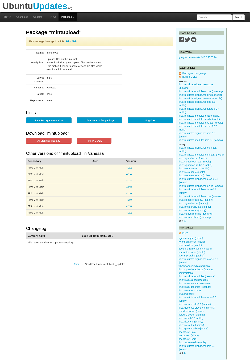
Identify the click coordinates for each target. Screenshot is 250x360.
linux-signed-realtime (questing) (195, 213)
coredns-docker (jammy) (192, 314)
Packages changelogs (194, 73)
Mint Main (71, 41)
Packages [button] (67, 16)
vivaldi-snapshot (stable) (192, 241)
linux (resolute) (187, 293)
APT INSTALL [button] (94, 140)
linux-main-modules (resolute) (195, 283)
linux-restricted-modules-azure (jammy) (200, 196)
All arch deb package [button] (49, 140)
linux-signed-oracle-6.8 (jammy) (196, 199)
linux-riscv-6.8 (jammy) (191, 321)
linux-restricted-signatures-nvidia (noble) (200, 94)
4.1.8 (129, 180)
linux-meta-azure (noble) (192, 172)
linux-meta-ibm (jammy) (191, 325)
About (77, 264)
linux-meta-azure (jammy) (192, 210)
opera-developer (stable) (192, 252)
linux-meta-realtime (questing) (195, 217)
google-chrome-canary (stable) (195, 248)
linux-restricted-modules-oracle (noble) (199, 115)
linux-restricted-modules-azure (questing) (201, 91)
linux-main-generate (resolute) (195, 286)
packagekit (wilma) (189, 335)
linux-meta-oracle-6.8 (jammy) (195, 206)
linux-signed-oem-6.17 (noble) (195, 161)
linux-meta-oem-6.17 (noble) (194, 168)
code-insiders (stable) (190, 245)
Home (7, 17)
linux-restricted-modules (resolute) (197, 276)
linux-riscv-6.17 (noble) (191, 318)
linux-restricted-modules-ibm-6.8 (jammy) (201, 140)
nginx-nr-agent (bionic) (191, 238)
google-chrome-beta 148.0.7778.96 (198, 57)
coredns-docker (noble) (191, 311)
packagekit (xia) (187, 332)
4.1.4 (129, 174)
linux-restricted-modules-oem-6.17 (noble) (201, 154)
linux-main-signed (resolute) (194, 280)
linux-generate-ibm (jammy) (193, 328)
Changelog (22, 16)
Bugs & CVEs (189, 76)
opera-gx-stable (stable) (191, 255)
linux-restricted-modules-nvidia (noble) (199, 119)
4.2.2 (129, 167)
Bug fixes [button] (150, 120)
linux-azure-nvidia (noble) (192, 342)
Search (238, 17)
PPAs (53, 16)
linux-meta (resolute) (190, 290)
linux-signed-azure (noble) (193, 158)
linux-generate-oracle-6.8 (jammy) (197, 307)
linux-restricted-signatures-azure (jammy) (201, 186)
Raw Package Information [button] (49, 120)
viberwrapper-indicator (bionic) (195, 266)
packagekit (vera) (188, 339)
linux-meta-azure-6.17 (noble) (195, 175)
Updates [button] (39, 16)
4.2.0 (129, 187)
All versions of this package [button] (99, 120)
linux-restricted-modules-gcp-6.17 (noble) (201, 122)
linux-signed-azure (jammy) (193, 203)
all (185, 220)
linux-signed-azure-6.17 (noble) (195, 165)
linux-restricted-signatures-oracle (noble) (200, 98)
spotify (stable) (186, 273)
